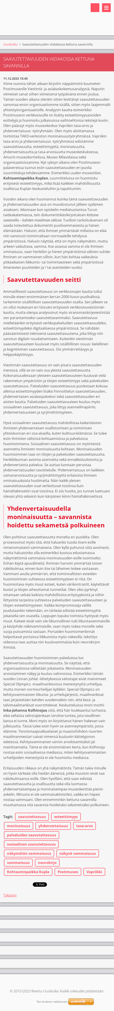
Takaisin (10, 895)
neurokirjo (47, 862)
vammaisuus (18, 862)
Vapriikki (94, 871)
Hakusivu (95, 7)
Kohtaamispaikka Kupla (28, 871)
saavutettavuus (32, 816)
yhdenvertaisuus (53, 825)
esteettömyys (66, 816)
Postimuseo (68, 871)
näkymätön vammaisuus (29, 853)
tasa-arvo (84, 825)
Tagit (7, 816)
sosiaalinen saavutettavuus (31, 844)
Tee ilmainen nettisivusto (51, 1001)
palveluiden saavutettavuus (31, 835)
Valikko (106, 7)
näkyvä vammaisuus (77, 853)
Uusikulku (10, 44)
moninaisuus (18, 825)
